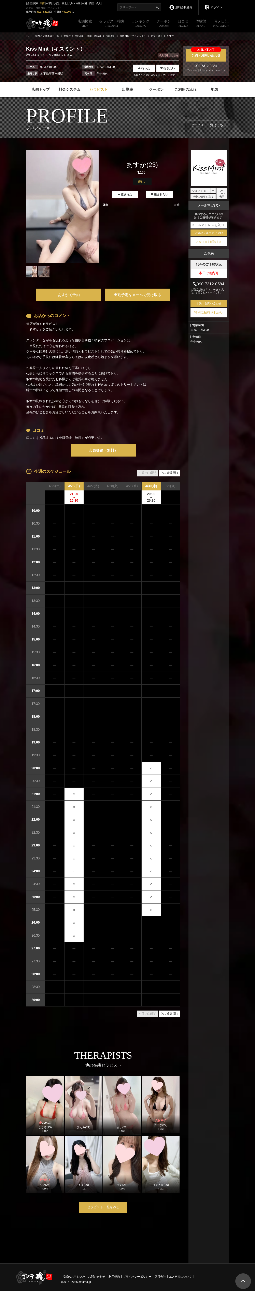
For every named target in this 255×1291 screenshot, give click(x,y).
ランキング (140, 23)
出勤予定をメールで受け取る (137, 295)
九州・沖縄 (74, 3)
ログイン (213, 4)
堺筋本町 (32, 54)
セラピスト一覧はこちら (208, 125)
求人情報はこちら (168, 55)
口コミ (183, 23)
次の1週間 (169, 473)
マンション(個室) (50, 54)
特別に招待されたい (208, 312)
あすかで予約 (69, 295)
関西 (42, 3)
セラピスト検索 (112, 23)
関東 (35, 3)
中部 (48, 3)
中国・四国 (88, 3)
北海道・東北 (59, 3)
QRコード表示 (221, 193)
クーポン (163, 23)
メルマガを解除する (209, 241)
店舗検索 (84, 23)
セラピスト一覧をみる (103, 1207)
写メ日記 (221, 23)
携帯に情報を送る (203, 196)
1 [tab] (62, 280)
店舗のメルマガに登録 (209, 233)
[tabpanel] (62, 206)
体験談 (201, 23)
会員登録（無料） (103, 450)
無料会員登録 (180, 4)
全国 (29, 3)
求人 (98, 3)
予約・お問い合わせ (206, 53)
